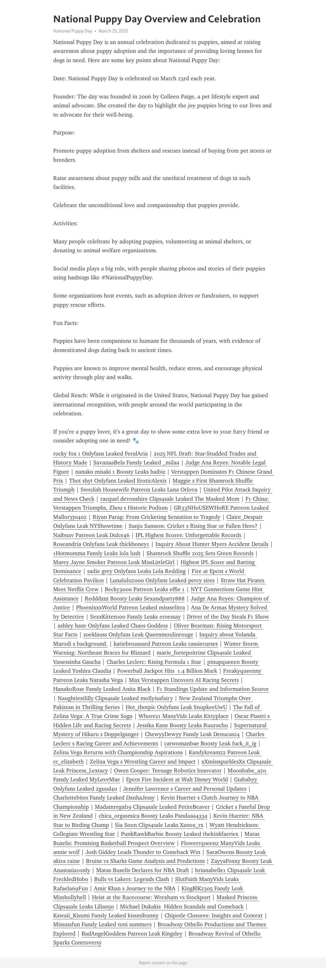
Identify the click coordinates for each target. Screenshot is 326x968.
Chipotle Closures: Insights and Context (214, 915)
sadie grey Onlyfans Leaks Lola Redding (136, 571)
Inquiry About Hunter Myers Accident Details (211, 544)
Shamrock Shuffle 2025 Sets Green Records (199, 553)
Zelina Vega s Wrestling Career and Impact (142, 761)
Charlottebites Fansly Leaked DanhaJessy (104, 797)
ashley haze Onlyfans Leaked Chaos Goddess (113, 625)
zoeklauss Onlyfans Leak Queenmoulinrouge (138, 634)
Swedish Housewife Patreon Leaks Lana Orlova (139, 489)
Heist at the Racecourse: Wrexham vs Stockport (151, 897)
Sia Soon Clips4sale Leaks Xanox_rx (159, 824)
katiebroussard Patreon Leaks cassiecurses (166, 643)
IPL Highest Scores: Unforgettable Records (188, 535)
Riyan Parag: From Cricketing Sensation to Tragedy (156, 516)
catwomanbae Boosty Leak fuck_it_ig (210, 743)
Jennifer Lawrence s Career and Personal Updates (184, 788)
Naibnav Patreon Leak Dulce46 (91, 535)
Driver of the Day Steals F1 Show (228, 616)
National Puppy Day (72, 31)
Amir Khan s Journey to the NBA (134, 888)
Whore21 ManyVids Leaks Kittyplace (183, 716)
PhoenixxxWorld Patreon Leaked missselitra (130, 607)
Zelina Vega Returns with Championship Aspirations (118, 752)
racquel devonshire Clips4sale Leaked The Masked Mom (169, 498)
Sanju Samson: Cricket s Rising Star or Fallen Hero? (193, 525)
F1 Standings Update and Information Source (213, 688)
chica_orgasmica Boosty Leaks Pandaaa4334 (153, 815)
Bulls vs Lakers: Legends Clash (131, 879)
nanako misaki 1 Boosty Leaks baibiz (120, 471)
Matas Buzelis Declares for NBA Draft (142, 870)
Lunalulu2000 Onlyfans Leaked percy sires (162, 580)
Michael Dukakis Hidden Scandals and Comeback (182, 906)
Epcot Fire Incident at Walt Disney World (177, 779)
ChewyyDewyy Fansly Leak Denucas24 (192, 734)
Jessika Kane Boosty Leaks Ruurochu (182, 725)
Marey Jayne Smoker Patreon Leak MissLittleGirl (113, 562)
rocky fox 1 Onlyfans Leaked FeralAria (100, 453)
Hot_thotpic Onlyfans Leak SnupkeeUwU (176, 707)
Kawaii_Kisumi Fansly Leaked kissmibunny (106, 915)
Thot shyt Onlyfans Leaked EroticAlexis (118, 480)
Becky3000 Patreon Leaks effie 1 (145, 589)
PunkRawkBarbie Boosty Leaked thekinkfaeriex (179, 833)
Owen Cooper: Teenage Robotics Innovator (168, 770)
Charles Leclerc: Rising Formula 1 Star (154, 661)
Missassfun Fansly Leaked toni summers (102, 924)
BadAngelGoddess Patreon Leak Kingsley (132, 933)
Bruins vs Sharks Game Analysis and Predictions (145, 860)
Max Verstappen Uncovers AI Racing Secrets (184, 680)
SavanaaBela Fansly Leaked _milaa (136, 462)
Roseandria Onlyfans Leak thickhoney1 (101, 544)
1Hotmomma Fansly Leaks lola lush (96, 553)
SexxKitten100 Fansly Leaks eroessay (135, 616)
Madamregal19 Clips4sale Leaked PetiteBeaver (152, 806)
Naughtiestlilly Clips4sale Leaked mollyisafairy (115, 698)
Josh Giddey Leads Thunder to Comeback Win (143, 852)
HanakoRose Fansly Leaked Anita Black (102, 688)
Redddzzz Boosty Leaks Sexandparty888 (135, 598)
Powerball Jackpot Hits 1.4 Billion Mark (167, 670)
